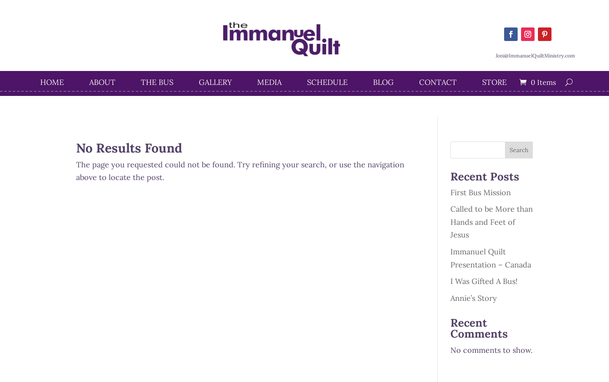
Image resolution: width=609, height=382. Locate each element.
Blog (383, 83)
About (102, 83)
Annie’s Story (473, 298)
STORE (494, 83)
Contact (438, 83)
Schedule (327, 83)
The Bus (157, 83)
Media (269, 83)
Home (52, 83)
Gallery (215, 83)
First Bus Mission (480, 192)
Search (519, 150)
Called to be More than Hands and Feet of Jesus (491, 222)
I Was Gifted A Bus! (484, 281)
